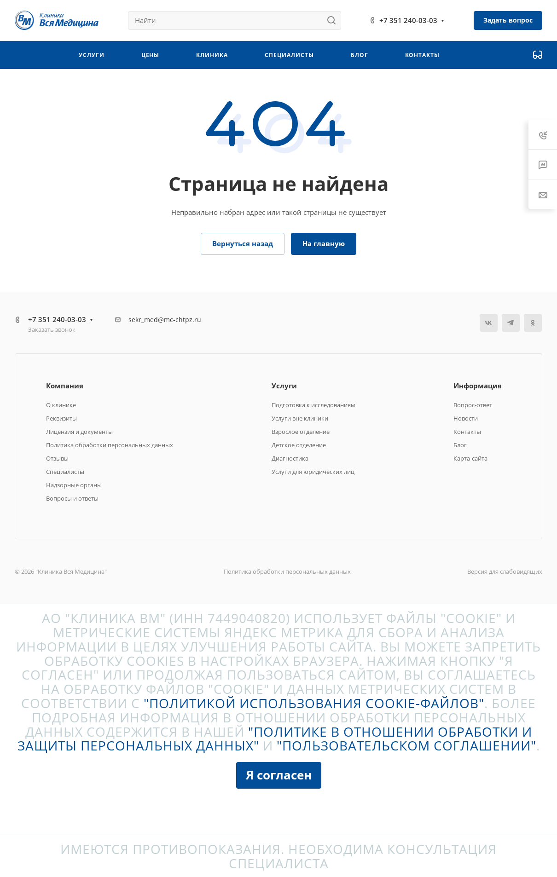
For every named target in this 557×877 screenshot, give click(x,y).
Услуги (284, 385)
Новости (465, 418)
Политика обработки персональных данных (109, 445)
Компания (64, 385)
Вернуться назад (242, 243)
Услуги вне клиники (300, 418)
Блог (460, 445)
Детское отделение (299, 445)
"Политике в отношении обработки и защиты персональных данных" (274, 739)
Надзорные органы (74, 485)
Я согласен (279, 775)
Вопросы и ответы (72, 498)
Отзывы (57, 458)
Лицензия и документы (79, 431)
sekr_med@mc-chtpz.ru (164, 319)
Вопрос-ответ (472, 405)
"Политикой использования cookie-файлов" (314, 703)
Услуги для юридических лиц (313, 471)
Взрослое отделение (301, 431)
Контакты (467, 431)
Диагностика (290, 458)
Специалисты (65, 471)
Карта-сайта (470, 458)
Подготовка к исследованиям (313, 405)
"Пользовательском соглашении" (406, 745)
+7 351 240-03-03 (408, 20)
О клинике (61, 405)
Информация (477, 385)
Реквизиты (61, 418)
